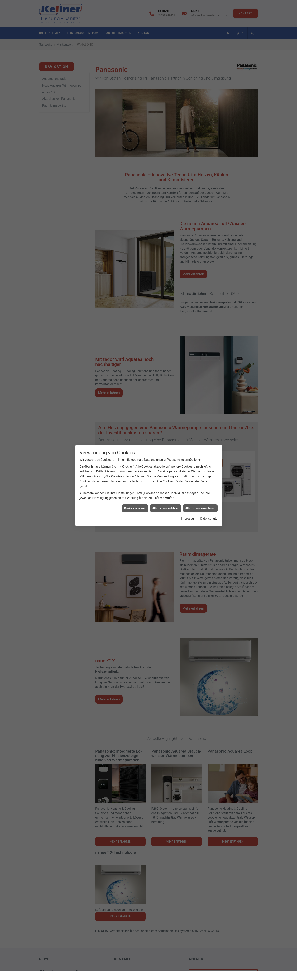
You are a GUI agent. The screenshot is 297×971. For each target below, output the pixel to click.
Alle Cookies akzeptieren (200, 508)
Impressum (189, 518)
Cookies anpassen (135, 508)
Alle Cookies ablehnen (165, 508)
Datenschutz (208, 518)
